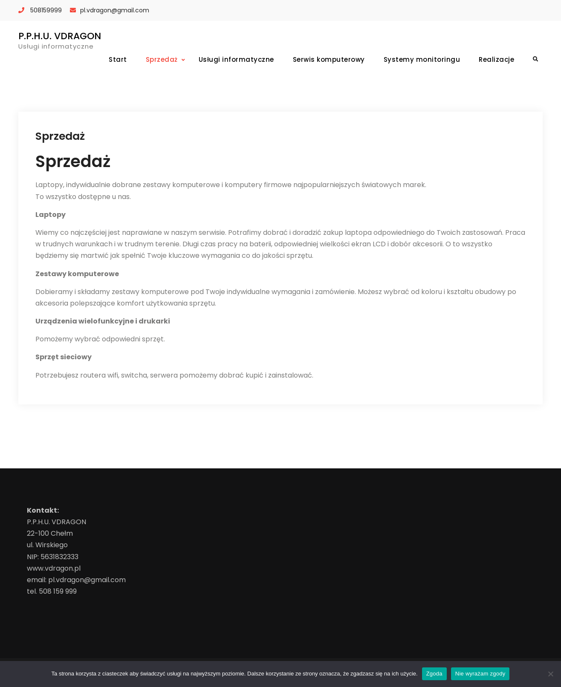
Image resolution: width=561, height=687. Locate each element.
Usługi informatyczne (236, 59)
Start (118, 59)
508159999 (46, 10)
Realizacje (496, 59)
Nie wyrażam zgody (480, 673)
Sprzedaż (162, 59)
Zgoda (434, 673)
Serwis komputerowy (329, 59)
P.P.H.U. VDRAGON (59, 36)
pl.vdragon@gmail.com (114, 10)
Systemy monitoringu (422, 59)
